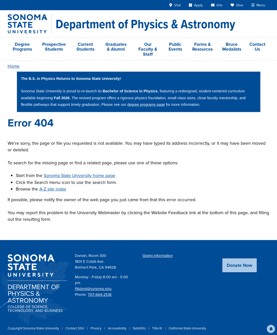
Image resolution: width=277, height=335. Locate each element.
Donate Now (239, 265)
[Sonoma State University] (30, 23)
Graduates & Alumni (115, 46)
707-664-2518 (99, 294)
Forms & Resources (202, 46)
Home (14, 66)
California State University (187, 328)
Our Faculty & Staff (147, 49)
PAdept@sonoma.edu (93, 289)
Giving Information (157, 255)
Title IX (157, 328)
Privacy (96, 328)
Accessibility (117, 328)
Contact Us (257, 46)
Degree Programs (22, 46)
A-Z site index (52, 189)
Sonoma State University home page (79, 175)
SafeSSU (139, 328)
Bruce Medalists (231, 46)
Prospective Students (54, 46)
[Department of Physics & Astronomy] (145, 24)
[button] (271, 329)
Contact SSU (75, 328)
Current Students (85, 46)
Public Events (175, 46)
